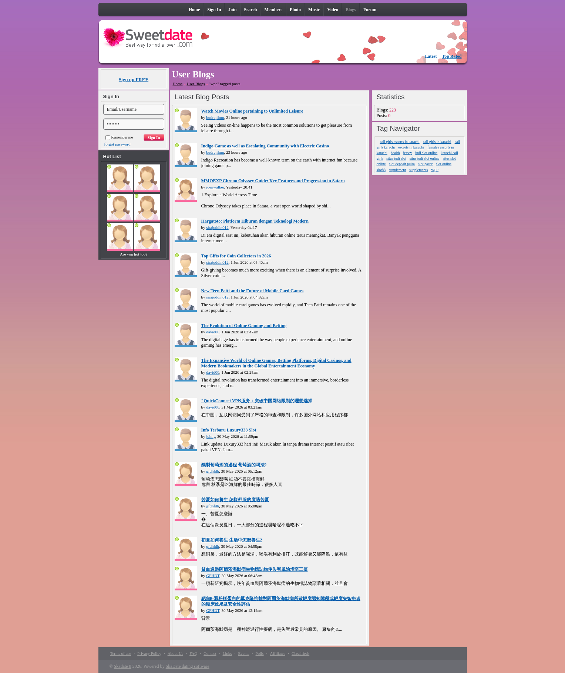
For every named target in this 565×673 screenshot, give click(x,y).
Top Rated (451, 56)
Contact (210, 653)
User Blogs (195, 83)
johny (210, 436)
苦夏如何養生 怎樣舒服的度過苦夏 (235, 499)
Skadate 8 (122, 666)
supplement (397, 170)
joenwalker (215, 187)
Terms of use (120, 653)
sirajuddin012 (217, 227)
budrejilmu (215, 117)
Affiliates (277, 653)
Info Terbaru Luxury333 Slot (228, 430)
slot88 (381, 170)
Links (227, 653)
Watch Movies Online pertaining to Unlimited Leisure (252, 111)
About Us (175, 653)
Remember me (119, 137)
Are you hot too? (133, 254)
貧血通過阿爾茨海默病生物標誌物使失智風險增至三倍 (254, 569)
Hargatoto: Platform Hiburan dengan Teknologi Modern (255, 221)
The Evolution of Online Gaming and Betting (244, 325)
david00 (212, 332)
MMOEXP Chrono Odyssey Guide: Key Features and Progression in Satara (273, 180)
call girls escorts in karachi (400, 142)
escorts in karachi (411, 147)
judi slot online (426, 153)
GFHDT (212, 575)
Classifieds (300, 653)
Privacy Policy (149, 653)
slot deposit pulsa (402, 164)
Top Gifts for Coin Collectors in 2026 (236, 256)
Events (243, 653)
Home (178, 83)
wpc (434, 169)
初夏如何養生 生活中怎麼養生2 (231, 540)
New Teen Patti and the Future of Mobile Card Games (252, 290)
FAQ (193, 653)
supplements (418, 170)
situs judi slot (396, 158)
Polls (260, 653)
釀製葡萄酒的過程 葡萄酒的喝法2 (234, 464)
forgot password (117, 144)
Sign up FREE (133, 79)
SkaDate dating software (187, 666)
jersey (407, 153)
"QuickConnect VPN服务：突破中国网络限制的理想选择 (256, 400)
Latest (431, 56)
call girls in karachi (437, 142)
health (395, 153)
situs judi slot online (425, 158)
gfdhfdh (212, 471)
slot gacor (425, 164)
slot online (443, 164)
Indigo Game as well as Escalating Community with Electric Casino (265, 146)
